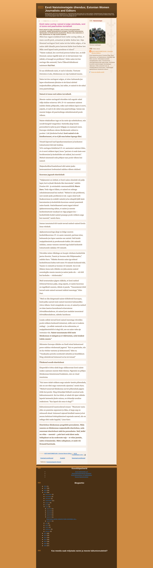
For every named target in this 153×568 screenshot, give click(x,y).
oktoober (48, 498)
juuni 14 (49, 517)
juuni (47, 506)
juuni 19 (49, 515)
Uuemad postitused (46, 458)
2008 (45, 545)
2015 (45, 492)
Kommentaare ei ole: (77, 454)
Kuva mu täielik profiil (97, 72)
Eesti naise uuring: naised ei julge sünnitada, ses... (62, 519)
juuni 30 (49, 508)
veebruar (48, 529)
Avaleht (62, 458)
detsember (48, 494)
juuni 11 (49, 521)
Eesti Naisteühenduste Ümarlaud (81, 473)
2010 (45, 541)
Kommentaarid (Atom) (54, 462)
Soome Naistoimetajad (81, 477)
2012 (45, 537)
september (48, 500)
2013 (45, 535)
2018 (45, 486)
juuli (46, 504)
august (47, 502)
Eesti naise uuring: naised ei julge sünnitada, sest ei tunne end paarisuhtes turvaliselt (62, 25)
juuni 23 (49, 513)
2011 (45, 539)
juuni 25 (49, 510)
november (48, 496)
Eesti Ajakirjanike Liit (81, 471)
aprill (47, 525)
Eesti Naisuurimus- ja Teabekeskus (81, 475)
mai (46, 523)
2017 (45, 488)
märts (47, 527)
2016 (45, 490)
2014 (45, 533)
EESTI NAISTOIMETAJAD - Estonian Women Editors (102, 52)
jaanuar (47, 531)
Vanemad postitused (78, 458)
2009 (45, 543)
